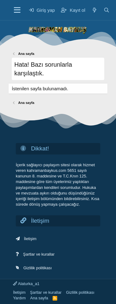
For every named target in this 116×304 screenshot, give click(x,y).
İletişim (30, 238)
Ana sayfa (39, 298)
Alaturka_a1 (26, 283)
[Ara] (107, 10)
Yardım (19, 298)
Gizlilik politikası (38, 268)
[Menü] (17, 10)
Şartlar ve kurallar (39, 254)
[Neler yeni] (94, 10)
